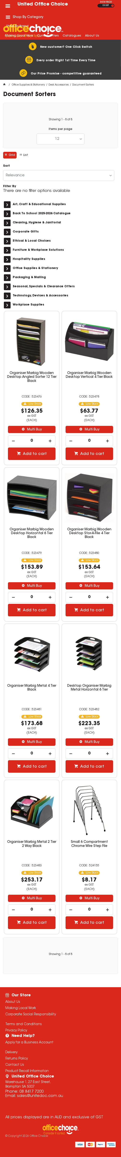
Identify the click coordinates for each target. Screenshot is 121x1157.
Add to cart (34, 454)
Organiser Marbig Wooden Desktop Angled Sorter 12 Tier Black (31, 377)
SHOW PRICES (106, 2)
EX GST (106, 5)
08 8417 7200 (31, 1092)
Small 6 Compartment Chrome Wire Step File (89, 844)
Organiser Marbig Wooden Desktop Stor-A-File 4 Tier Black (89, 533)
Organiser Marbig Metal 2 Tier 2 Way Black (31, 844)
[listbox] (60, 139)
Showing (60, 119)
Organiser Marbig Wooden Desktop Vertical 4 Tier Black (89, 375)
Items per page (60, 129)
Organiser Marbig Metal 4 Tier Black (31, 688)
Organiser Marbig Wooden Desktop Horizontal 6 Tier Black (32, 533)
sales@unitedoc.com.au (40, 1096)
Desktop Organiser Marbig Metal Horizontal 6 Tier (89, 688)
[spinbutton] (31, 441)
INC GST (112, 5)
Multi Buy (34, 429)
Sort (6, 166)
